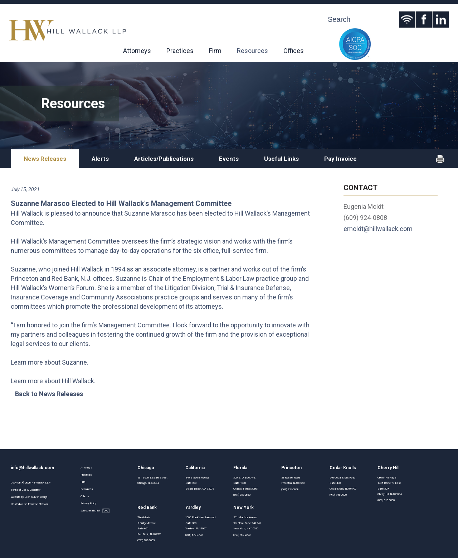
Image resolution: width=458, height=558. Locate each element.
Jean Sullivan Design (36, 497)
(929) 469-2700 (241, 535)
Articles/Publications (164, 158)
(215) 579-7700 (194, 535)
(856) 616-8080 (386, 500)
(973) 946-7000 (338, 494)
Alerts (100, 158)
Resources (252, 50)
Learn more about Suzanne (49, 362)
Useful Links (281, 158)
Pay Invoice (340, 158)
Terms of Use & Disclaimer (25, 489)
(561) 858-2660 (241, 494)
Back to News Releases (49, 394)
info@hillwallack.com (32, 467)
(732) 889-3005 (146, 540)
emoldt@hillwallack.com (378, 228)
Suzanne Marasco (149, 213)
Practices (180, 50)
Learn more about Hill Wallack (52, 381)
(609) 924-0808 (289, 489)
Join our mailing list (95, 511)
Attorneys (137, 50)
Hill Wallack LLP (40, 482)
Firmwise (33, 504)
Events (229, 158)
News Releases (45, 158)
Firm (215, 50)
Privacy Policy (89, 503)
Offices (293, 50)
